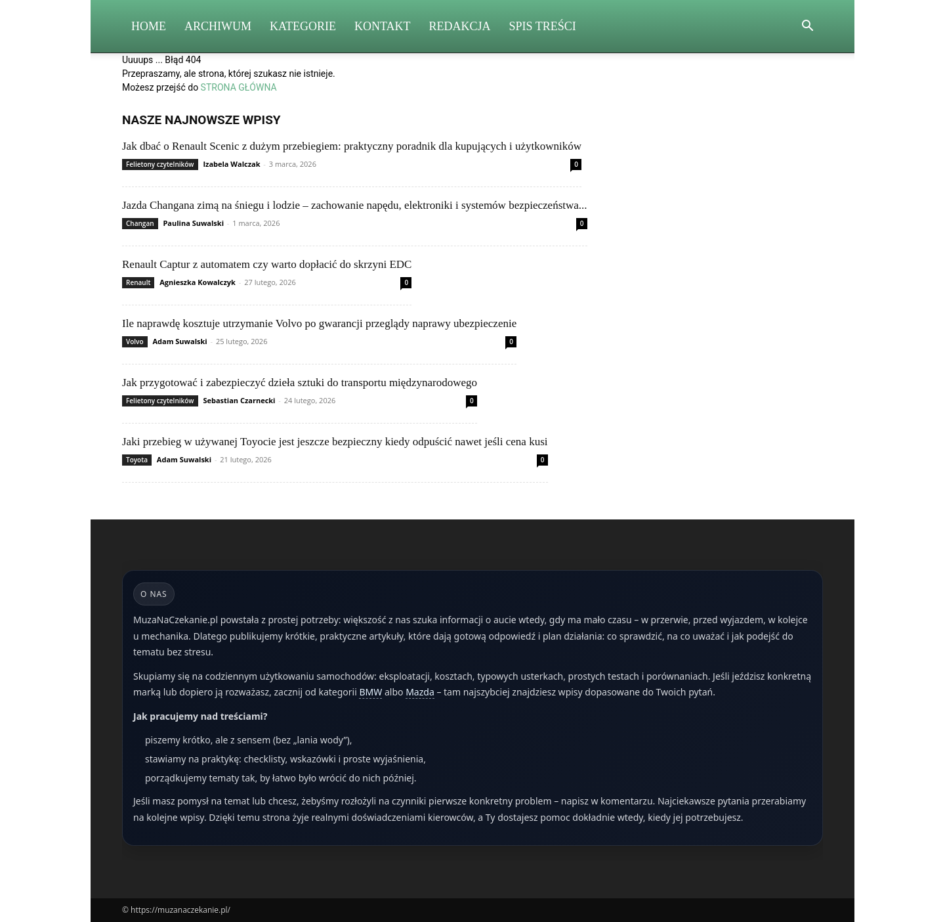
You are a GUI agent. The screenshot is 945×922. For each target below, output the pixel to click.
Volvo (135, 341)
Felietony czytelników (160, 164)
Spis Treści (542, 26)
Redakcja (460, 26)
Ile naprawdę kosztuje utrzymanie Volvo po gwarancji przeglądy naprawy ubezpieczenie (319, 323)
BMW (370, 692)
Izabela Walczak (231, 164)
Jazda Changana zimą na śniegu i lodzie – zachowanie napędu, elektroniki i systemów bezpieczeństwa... (354, 205)
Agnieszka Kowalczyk (197, 282)
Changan (140, 223)
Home (148, 26)
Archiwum (217, 26)
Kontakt (382, 26)
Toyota (137, 459)
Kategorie (303, 26)
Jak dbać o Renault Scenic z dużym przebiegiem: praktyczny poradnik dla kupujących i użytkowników (351, 146)
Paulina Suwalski (193, 223)
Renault (138, 282)
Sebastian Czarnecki (239, 400)
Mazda (420, 692)
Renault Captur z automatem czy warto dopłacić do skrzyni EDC (266, 264)
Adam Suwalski (179, 341)
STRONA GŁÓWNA (239, 87)
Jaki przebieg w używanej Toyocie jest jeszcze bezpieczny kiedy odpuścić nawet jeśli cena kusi (335, 441)
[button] (807, 27)
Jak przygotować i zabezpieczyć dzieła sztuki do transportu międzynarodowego (299, 382)
